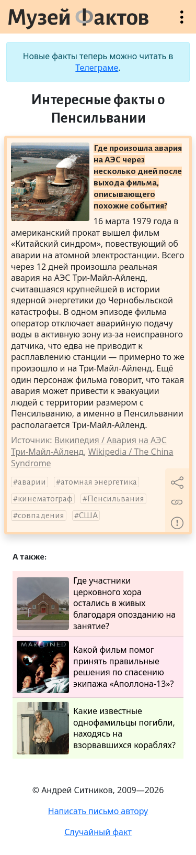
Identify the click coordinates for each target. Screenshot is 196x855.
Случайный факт (98, 832)
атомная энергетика (99, 482)
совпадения (41, 515)
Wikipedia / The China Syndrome (92, 457)
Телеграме (96, 67)
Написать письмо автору (98, 811)
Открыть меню (182, 22)
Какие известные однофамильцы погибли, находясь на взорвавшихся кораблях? (96, 728)
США (88, 515)
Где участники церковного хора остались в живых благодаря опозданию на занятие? (96, 603)
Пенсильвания (115, 498)
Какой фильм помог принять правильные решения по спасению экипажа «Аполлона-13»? (95, 667)
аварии (32, 482)
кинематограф (45, 498)
